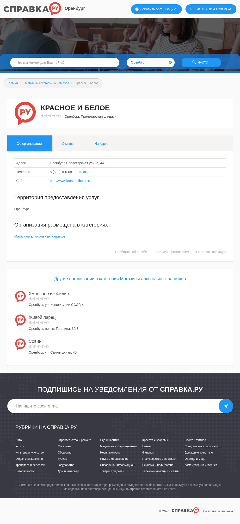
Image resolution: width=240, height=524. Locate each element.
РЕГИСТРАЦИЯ (202, 9)
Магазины (64, 448)
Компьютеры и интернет (201, 466)
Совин (35, 342)
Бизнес (147, 448)
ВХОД (224, 9)
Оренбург (75, 8)
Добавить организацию (155, 9)
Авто (19, 441)
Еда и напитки (109, 441)
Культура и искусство (30, 454)
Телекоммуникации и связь (160, 473)
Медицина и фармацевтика (118, 448)
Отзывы (68, 145)
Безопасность (25, 473)
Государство (66, 466)
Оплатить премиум (211, 254)
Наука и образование (114, 460)
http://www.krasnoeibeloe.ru (70, 182)
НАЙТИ (201, 63)
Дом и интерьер (68, 473)
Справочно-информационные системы (126, 466)
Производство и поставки (159, 460)
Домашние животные (199, 454)
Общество (65, 454)
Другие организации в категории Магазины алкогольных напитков (120, 280)
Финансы (148, 454)
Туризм (63, 460)
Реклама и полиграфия (157, 466)
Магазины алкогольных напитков (40, 238)
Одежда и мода (195, 460)
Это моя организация (172, 254)
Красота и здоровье (155, 441)
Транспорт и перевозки (31, 466)
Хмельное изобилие (49, 295)
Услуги (20, 448)
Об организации (29, 145)
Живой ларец (42, 319)
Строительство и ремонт (74, 441)
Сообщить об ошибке (131, 254)
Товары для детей (112, 473)
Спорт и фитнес (195, 441)
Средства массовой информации (207, 448)
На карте (101, 145)
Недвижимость (110, 454)
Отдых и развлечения (30, 460)
